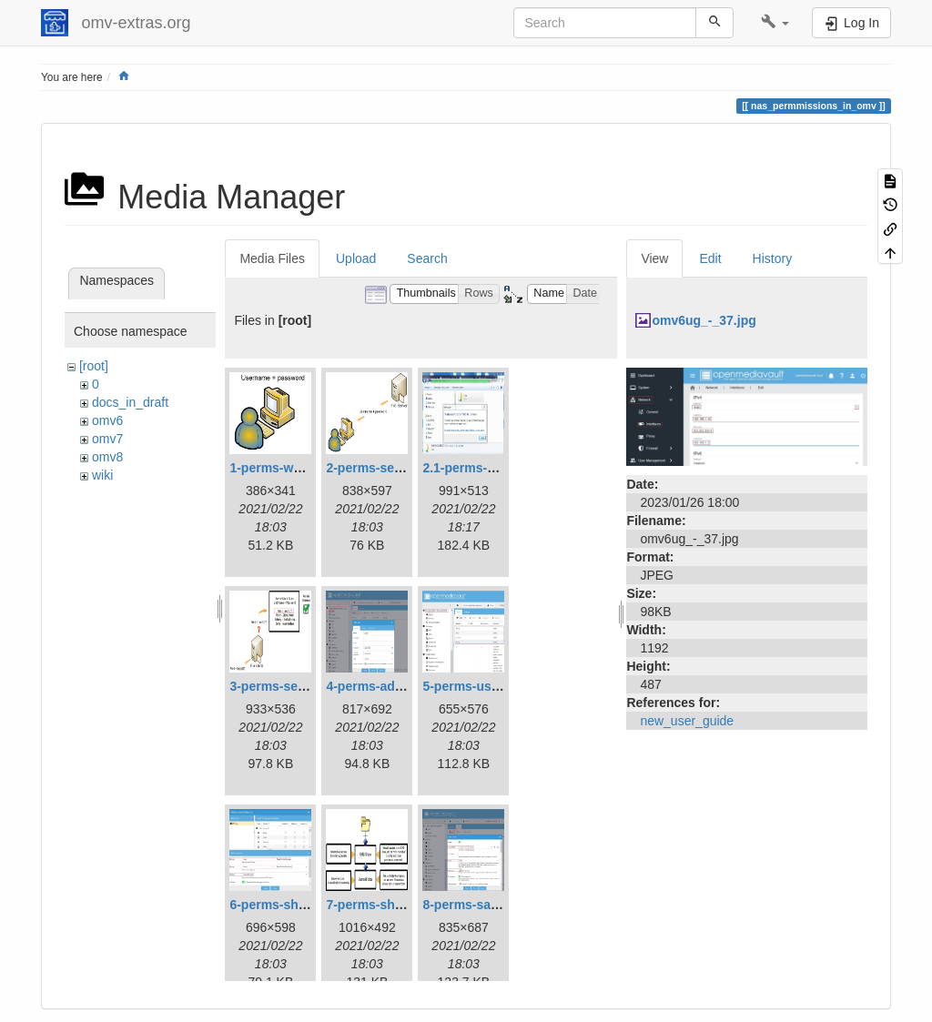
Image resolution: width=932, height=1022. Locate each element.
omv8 (107, 457)
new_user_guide (687, 720)
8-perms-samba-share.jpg (499, 904)
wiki (102, 475)
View (654, 258)
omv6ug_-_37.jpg (703, 320)
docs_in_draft (130, 402)
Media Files (272, 258)
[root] (93, 366)
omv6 (107, 420)
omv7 (107, 438)
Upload (356, 258)
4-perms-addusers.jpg (392, 686)
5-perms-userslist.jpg (487, 686)
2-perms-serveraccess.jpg (404, 467)
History (773, 258)
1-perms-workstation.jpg (303, 467)
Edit (710, 258)
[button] (775, 23)
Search (427, 258)
